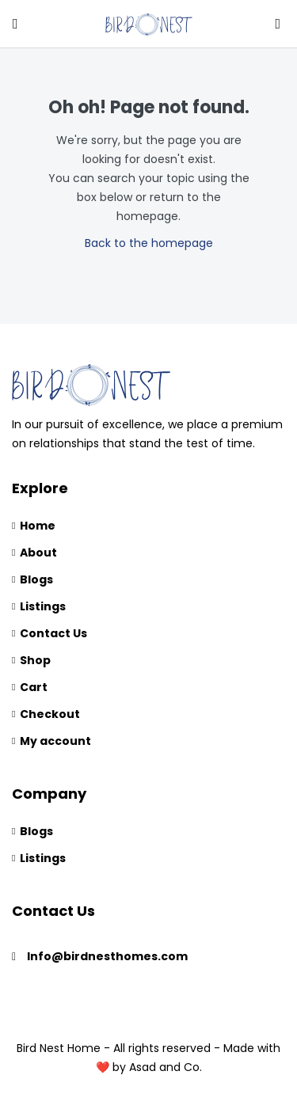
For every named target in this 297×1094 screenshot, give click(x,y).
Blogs (36, 579)
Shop (35, 660)
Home (37, 526)
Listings (43, 606)
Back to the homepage (149, 243)
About (38, 552)
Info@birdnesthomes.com (107, 956)
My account (55, 741)
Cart (34, 687)
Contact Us (53, 633)
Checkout (50, 714)
